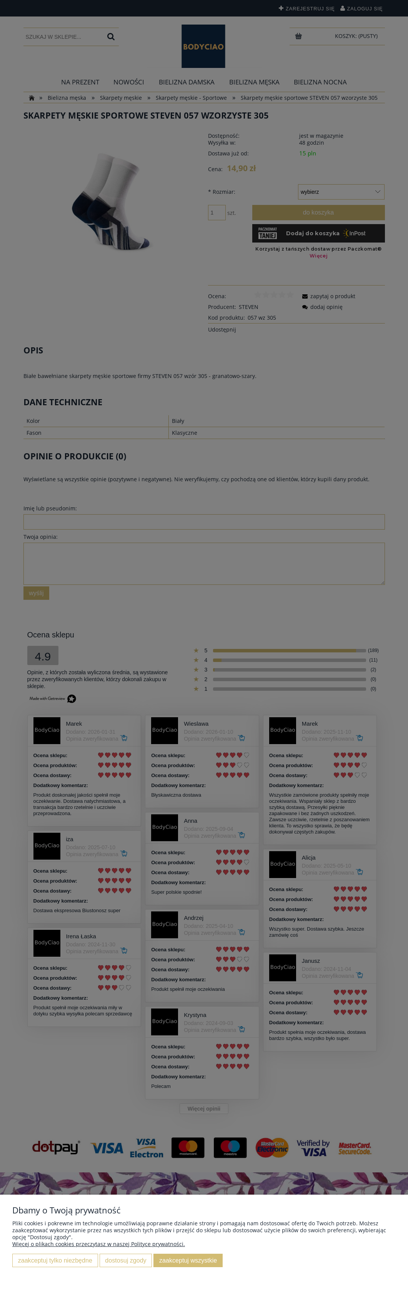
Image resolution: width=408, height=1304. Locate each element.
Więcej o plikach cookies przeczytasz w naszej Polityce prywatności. (98, 1244)
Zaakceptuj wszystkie (188, 1260)
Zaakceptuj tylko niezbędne (55, 1260)
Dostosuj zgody (125, 1260)
